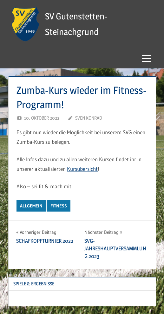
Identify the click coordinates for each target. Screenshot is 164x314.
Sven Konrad (88, 118)
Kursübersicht (82, 168)
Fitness (58, 206)
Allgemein (31, 206)
